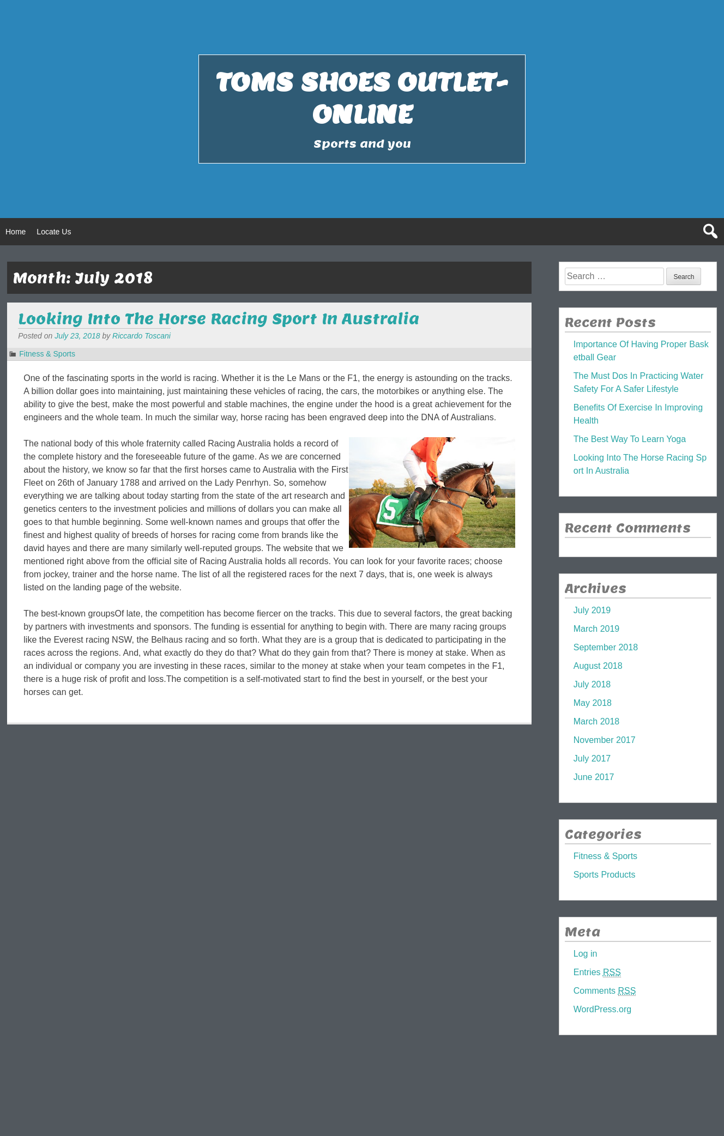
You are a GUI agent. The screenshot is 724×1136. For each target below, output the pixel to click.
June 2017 (594, 777)
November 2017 (605, 740)
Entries (597, 972)
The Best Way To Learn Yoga (630, 439)
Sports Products (605, 874)
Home (15, 231)
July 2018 (592, 684)
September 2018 (606, 647)
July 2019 (592, 610)
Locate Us (54, 231)
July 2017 (592, 758)
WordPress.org (602, 1009)
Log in (586, 953)
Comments (605, 991)
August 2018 (598, 665)
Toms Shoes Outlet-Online (362, 98)
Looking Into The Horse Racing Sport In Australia (218, 319)
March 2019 (597, 628)
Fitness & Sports (47, 353)
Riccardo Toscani (141, 335)
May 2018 (593, 703)
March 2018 (597, 721)
